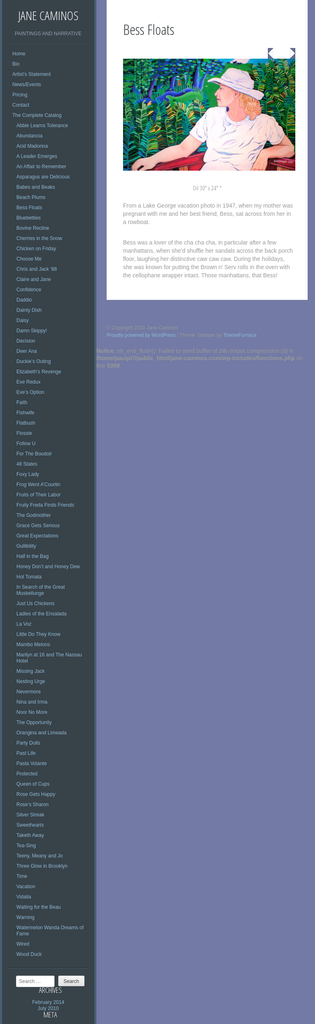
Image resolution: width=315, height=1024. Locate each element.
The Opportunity (34, 722)
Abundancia (29, 136)
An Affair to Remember (41, 166)
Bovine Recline (32, 228)
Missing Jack (30, 671)
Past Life (26, 753)
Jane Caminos (48, 15)
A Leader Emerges (36, 156)
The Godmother (33, 515)
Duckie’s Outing (33, 361)
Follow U (26, 443)
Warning (25, 917)
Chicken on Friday (36, 248)
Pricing (19, 95)
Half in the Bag (32, 556)
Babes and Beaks (35, 187)
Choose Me (28, 259)
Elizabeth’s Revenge (38, 372)
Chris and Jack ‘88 (36, 269)
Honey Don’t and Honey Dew (48, 566)
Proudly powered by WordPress (141, 335)
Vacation (25, 886)
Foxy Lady (27, 474)
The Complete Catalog (37, 115)
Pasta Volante (31, 763)
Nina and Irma (31, 702)
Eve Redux (28, 382)
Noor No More (31, 712)
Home (18, 54)
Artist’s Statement (31, 74)
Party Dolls (28, 743)
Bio (15, 64)
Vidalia (23, 897)
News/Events (26, 84)
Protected (26, 774)
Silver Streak (30, 815)
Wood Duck (29, 954)
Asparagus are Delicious (43, 177)
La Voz (24, 624)
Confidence (28, 290)
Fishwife (25, 413)
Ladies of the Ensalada (41, 614)
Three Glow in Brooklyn (42, 866)
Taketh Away (30, 835)
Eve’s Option (30, 392)
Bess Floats (29, 207)
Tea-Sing (26, 845)
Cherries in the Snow (39, 238)
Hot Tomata (28, 577)
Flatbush (25, 423)
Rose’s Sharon (32, 804)
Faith (21, 402)
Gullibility (26, 546)
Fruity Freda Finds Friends (45, 505)
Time (21, 876)
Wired (22, 944)
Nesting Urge (30, 681)
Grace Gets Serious (37, 525)
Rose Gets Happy (35, 794)
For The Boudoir (34, 454)
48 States (26, 464)
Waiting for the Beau (38, 907)
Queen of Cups (33, 784)
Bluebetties (28, 218)
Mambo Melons (33, 644)
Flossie (24, 433)
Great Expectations (37, 536)
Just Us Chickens (35, 603)
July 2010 (48, 1008)
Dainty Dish (28, 310)
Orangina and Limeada (41, 733)
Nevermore (28, 692)
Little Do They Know (38, 634)
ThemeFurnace (239, 335)
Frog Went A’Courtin (38, 484)
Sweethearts (30, 825)
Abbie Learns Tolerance (42, 125)
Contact (20, 105)
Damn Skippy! (31, 331)
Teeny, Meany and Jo (39, 856)
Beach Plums (31, 197)
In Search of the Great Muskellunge (40, 590)
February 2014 (48, 1002)
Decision (25, 341)
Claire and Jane (33, 279)
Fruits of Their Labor (38, 495)
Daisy (22, 320)
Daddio (24, 300)
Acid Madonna (32, 146)
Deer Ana (26, 351)
